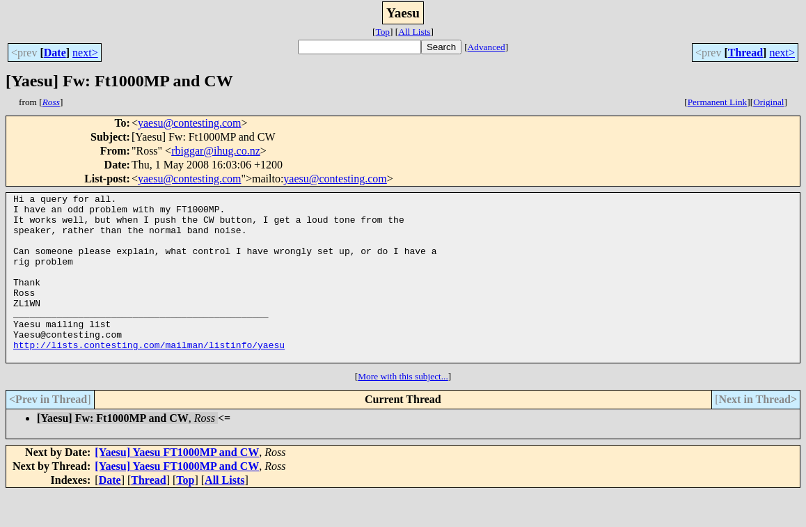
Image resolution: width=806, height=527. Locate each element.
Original (768, 102)
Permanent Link (718, 102)
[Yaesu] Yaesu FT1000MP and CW (177, 485)
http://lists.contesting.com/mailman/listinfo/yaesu (149, 376)
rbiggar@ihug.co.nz (215, 151)
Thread (745, 52)
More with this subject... (403, 409)
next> (85, 52)
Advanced (486, 47)
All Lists (414, 31)
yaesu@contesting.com (189, 123)
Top (382, 31)
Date (55, 52)
